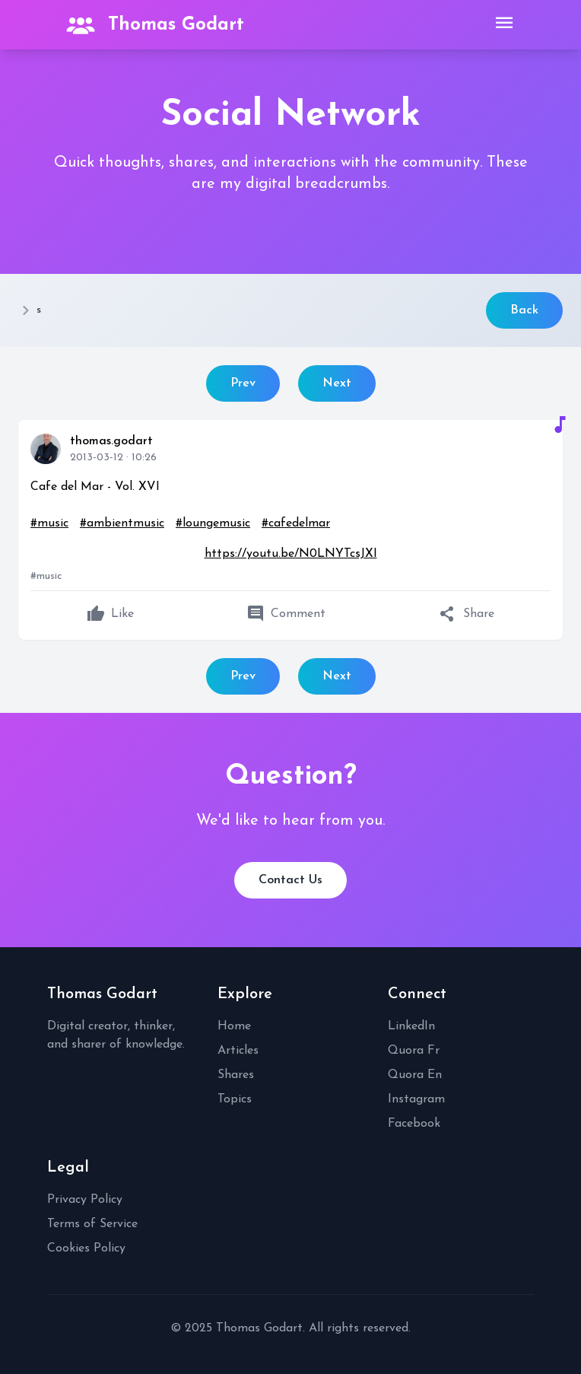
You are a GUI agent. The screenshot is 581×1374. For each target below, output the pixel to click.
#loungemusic (213, 523)
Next (336, 383)
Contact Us (290, 880)
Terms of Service (92, 1224)
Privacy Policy (84, 1200)
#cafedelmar (296, 523)
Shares (235, 1075)
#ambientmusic (122, 523)
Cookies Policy (86, 1248)
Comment (285, 614)
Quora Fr (414, 1051)
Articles (238, 1051)
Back (524, 310)
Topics (234, 1099)
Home (234, 1026)
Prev (243, 383)
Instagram (416, 1099)
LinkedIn (411, 1026)
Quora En (415, 1075)
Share (466, 614)
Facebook (414, 1124)
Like (110, 614)
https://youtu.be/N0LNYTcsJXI (291, 554)
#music (49, 523)
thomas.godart (111, 441)
